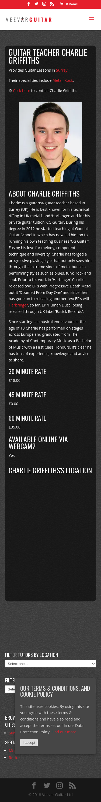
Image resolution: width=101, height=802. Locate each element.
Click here (21, 90)
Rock (68, 80)
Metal (57, 80)
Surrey (62, 70)
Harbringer (18, 305)
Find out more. (64, 731)
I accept (29, 743)
